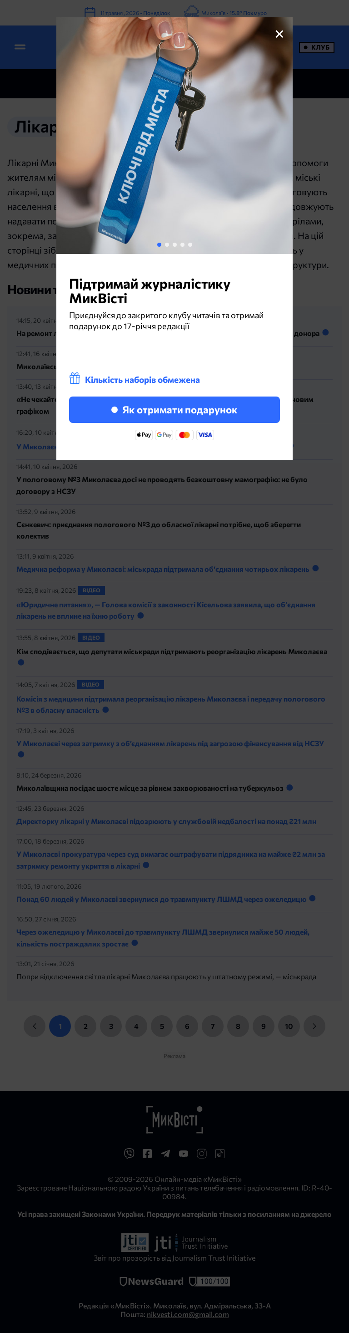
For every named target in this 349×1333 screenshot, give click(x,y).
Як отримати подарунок (174, 409)
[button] (159, 245)
